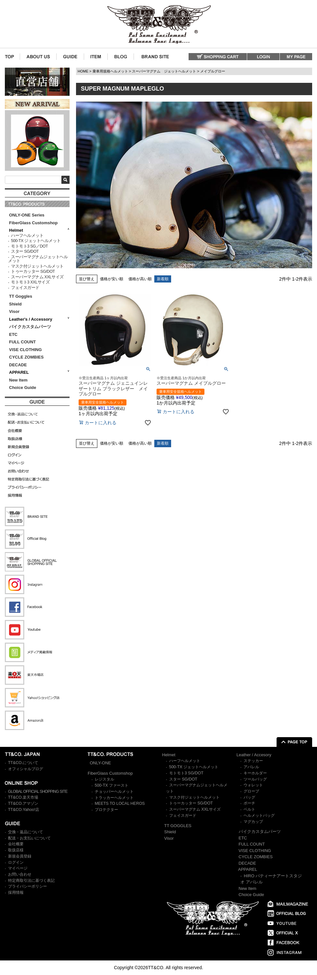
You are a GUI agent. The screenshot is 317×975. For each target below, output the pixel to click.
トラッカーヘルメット (114, 797)
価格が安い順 (111, 279)
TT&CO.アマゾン (23, 803)
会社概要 (16, 844)
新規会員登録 (19, 856)
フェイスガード (25, 287)
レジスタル (104, 779)
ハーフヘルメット (27, 235)
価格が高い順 (140, 279)
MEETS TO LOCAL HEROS (120, 803)
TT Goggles (20, 296)
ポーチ (249, 803)
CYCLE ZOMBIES (26, 357)
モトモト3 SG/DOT (186, 773)
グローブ (251, 791)
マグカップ (253, 821)
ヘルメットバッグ (259, 815)
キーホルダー (255, 773)
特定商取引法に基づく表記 (31, 880)
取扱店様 (16, 850)
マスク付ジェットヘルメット (37, 266)
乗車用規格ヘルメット (110, 71)
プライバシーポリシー (27, 886)
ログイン (16, 862)
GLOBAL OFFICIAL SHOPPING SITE (38, 791)
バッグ (249, 797)
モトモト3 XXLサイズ (30, 282)
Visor (15, 311)
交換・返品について (25, 832)
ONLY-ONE (100, 762)
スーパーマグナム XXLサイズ (37, 277)
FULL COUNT (22, 341)
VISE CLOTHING (25, 349)
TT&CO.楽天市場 (23, 797)
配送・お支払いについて (29, 838)
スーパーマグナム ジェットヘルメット (164, 71)
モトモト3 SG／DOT (29, 246)
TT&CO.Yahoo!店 (23, 809)
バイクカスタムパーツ (30, 326)
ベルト (249, 809)
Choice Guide (22, 387)
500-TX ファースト (111, 785)
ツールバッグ (255, 779)
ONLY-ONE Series (26, 215)
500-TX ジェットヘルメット (35, 240)
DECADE (18, 364)
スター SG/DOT (24, 251)
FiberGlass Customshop (33, 222)
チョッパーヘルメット (114, 791)
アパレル (251, 767)
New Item (18, 380)
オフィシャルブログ (25, 769)
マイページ (17, 868)
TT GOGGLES (177, 825)
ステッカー (253, 761)
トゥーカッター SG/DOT (33, 271)
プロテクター (106, 809)
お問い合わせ (19, 874)
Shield (16, 304)
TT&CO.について (23, 762)
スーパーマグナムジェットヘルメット (38, 259)
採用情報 (16, 892)
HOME (83, 71)
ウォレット (253, 785)
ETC (13, 334)
